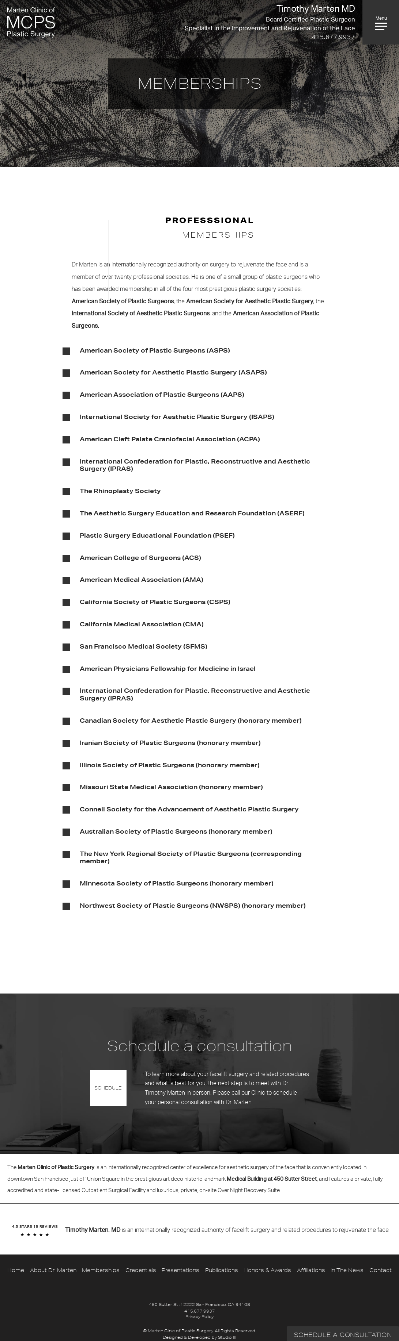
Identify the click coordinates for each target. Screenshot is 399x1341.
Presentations (180, 1270)
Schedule (108, 1088)
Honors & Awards (267, 1270)
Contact (380, 1270)
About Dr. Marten (53, 1270)
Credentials (140, 1270)
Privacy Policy (199, 1316)
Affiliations (311, 1270)
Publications (221, 1270)
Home (15, 1270)
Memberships (101, 1270)
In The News (347, 1270)
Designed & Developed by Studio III (199, 1337)
